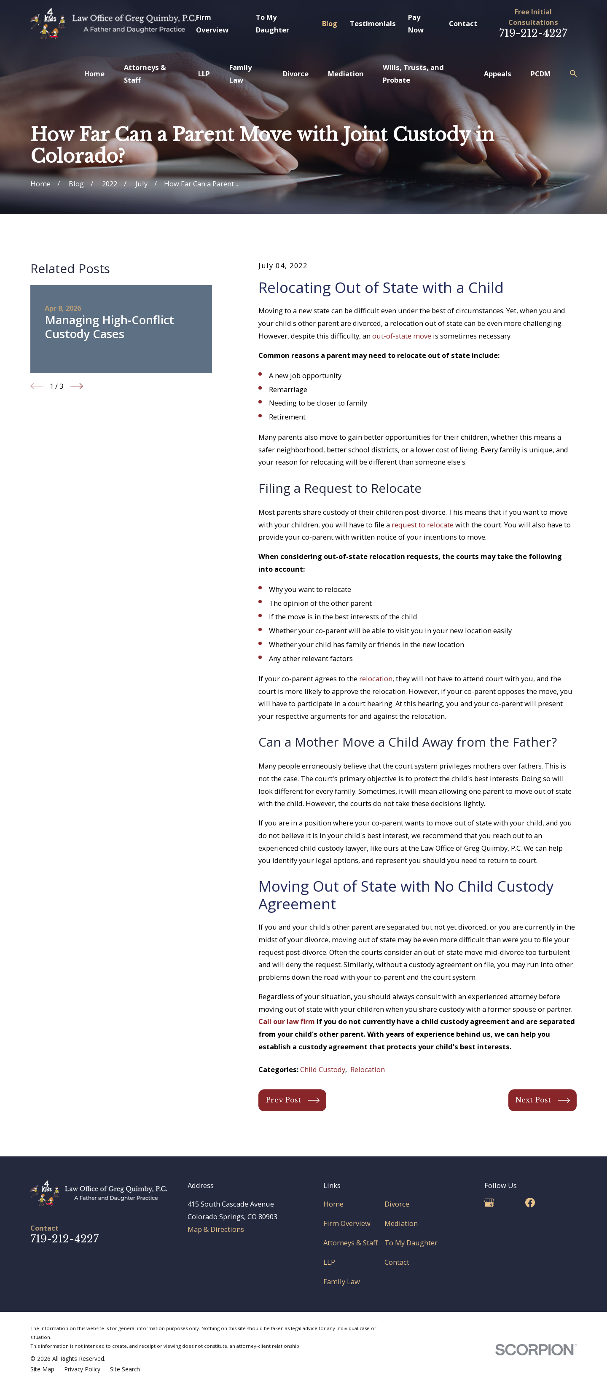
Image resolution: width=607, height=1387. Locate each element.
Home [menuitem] (94, 73)
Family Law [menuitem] (240, 73)
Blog (329, 23)
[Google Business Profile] (489, 1202)
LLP (329, 1262)
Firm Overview (347, 1223)
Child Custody (322, 1069)
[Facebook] (530, 1202)
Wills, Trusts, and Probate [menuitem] (413, 73)
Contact (463, 23)
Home (333, 1204)
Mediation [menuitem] (346, 73)
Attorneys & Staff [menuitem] (145, 73)
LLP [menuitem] (204, 73)
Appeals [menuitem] (497, 73)
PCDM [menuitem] (541, 73)
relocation (375, 678)
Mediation (401, 1223)
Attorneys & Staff (350, 1242)
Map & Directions (216, 1229)
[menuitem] (42, 1369)
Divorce (396, 1204)
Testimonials (373, 23)
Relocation (367, 1069)
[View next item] (76, 386)
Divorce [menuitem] (296, 73)
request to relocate (423, 525)
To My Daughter (411, 1242)
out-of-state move (401, 336)
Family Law (341, 1281)
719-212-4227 (533, 33)
